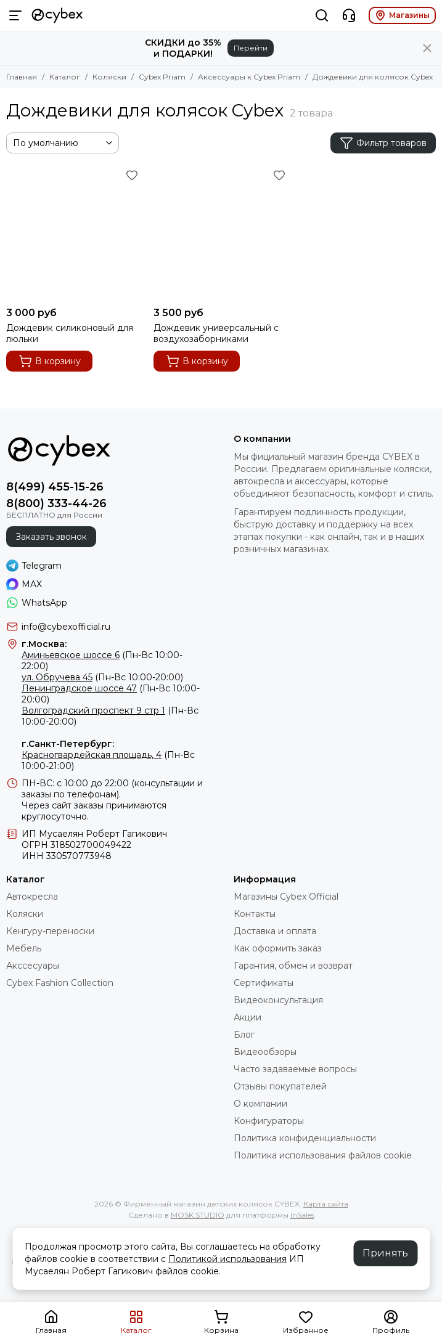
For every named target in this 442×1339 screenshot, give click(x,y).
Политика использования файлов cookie (323, 1155)
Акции (247, 1017)
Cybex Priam (162, 76)
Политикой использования (227, 1258)
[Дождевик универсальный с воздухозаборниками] (221, 233)
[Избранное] (132, 175)
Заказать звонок (51, 536)
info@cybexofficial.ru (66, 626)
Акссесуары (32, 965)
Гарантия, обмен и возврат (293, 965)
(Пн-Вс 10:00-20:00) (102, 677)
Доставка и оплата (275, 931)
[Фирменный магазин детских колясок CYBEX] (57, 15)
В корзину (49, 361)
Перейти (251, 47)
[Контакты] (348, 15)
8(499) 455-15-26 (55, 487)
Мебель (23, 948)
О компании (260, 1103)
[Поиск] (321, 15)
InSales (302, 1214)
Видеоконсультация (278, 1000)
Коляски (109, 76)
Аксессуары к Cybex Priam (249, 76)
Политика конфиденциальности (305, 1138)
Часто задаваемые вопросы (295, 1069)
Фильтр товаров (383, 143)
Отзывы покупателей (280, 1086)
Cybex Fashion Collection (59, 982)
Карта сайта (325, 1203)
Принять (385, 1253)
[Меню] (15, 15)
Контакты (255, 913)
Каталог (64, 76)
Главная (21, 76)
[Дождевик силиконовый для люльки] (73, 233)
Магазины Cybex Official (286, 896)
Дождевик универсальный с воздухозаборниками (216, 333)
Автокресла (32, 896)
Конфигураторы (269, 1120)
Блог (244, 1034)
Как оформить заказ (278, 948)
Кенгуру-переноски (50, 931)
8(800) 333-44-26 (56, 503)
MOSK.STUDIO (197, 1214)
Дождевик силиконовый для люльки (69, 333)
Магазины (402, 15)
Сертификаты (263, 982)
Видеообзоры (265, 1051)
